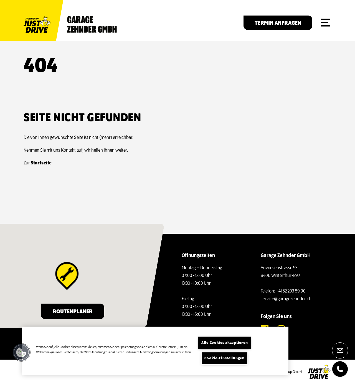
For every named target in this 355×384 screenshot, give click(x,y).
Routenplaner (73, 312)
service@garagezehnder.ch (286, 299)
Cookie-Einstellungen (224, 358)
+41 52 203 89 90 (291, 291)
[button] (21, 352)
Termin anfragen (278, 23)
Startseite (38, 163)
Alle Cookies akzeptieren (224, 343)
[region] (155, 351)
